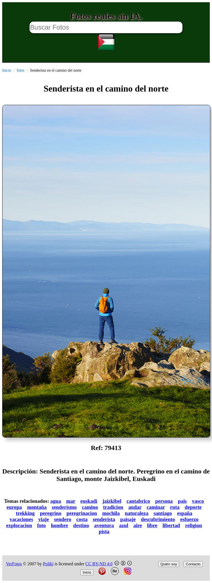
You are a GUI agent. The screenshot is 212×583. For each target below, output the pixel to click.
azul (123, 525)
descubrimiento (158, 519)
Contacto (193, 564)
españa (184, 513)
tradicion (113, 507)
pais (182, 501)
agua (55, 501)
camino (90, 507)
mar (70, 501)
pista (104, 531)
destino (81, 525)
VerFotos (14, 563)
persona (164, 501)
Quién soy (168, 564)
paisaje (128, 519)
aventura (104, 525)
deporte (193, 507)
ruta (174, 507)
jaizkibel (111, 501)
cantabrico (138, 501)
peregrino (50, 513)
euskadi (88, 501)
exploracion (19, 525)
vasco (198, 501)
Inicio (6, 70)
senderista (104, 519)
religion (193, 525)
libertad (171, 525)
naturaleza (136, 513)
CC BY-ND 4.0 (98, 563)
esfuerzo (189, 519)
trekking (25, 513)
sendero (62, 519)
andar (134, 507)
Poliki (48, 563)
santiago (162, 513)
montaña (37, 507)
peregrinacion (82, 513)
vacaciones (21, 519)
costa (82, 519)
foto (41, 525)
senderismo (64, 507)
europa (14, 507)
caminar (156, 507)
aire (137, 525)
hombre (59, 525)
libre (152, 525)
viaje (43, 519)
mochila (111, 513)
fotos (21, 70)
